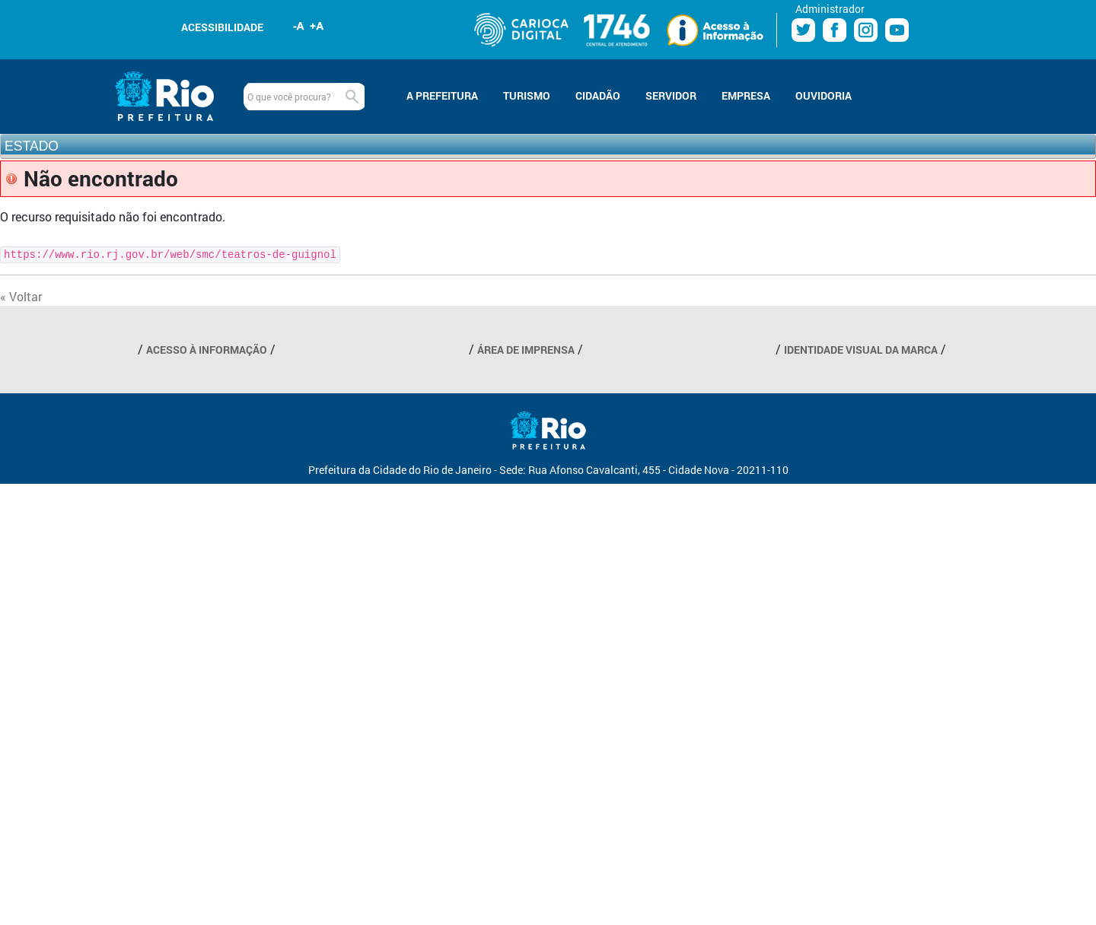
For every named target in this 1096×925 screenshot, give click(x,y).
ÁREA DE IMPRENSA (526, 349)
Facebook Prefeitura (834, 30)
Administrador (830, 9)
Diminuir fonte (299, 25)
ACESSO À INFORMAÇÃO (206, 349)
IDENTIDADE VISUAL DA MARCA (861, 349)
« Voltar (21, 296)
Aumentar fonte (317, 25)
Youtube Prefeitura (897, 30)
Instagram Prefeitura (866, 30)
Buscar (352, 96)
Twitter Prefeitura (803, 30)
